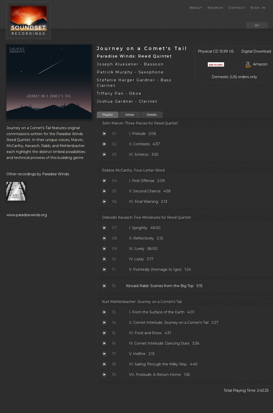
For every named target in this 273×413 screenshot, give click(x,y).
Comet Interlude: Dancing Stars (104, 343)
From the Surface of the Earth (104, 312)
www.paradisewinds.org (26, 215)
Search (215, 7)
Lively (104, 248)
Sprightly (104, 228)
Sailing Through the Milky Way (104, 364)
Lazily (104, 259)
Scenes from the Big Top (104, 286)
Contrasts (104, 144)
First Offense (104, 180)
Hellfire (104, 354)
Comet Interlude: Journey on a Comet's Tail (104, 322)
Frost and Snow (104, 333)
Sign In (258, 7)
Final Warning (104, 201)
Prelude (104, 133)
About (196, 7)
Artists (129, 115)
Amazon (256, 64)
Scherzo (104, 154)
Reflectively (104, 238)
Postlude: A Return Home (104, 374)
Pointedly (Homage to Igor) (104, 269)
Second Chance (104, 191)
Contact (236, 7)
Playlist (107, 115)
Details (152, 115)
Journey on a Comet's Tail (142, 48)
